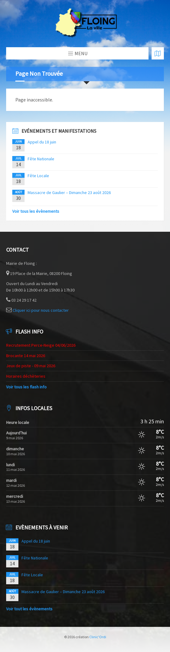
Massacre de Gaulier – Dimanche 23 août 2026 (69, 192)
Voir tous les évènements (35, 211)
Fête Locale (38, 175)
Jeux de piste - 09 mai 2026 (30, 365)
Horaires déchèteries (25, 376)
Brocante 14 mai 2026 (25, 355)
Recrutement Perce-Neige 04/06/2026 (40, 345)
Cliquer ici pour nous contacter (41, 310)
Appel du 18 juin (42, 142)
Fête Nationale (41, 159)
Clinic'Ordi (97, 637)
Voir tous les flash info (26, 387)
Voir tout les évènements (29, 609)
